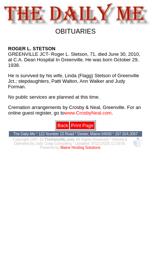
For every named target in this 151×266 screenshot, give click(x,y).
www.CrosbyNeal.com (87, 113)
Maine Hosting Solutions (80, 148)
